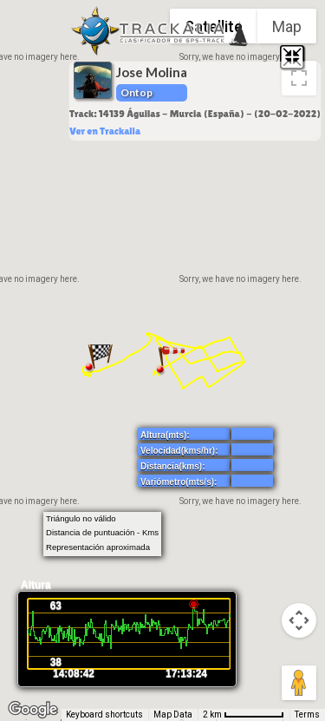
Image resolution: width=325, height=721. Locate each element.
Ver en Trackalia (104, 131)
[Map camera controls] (299, 620)
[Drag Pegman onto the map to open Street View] (299, 682)
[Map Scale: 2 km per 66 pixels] (243, 715)
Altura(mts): (165, 435)
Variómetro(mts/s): (178, 482)
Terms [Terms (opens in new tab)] (307, 714)
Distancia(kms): (172, 466)
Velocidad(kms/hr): (179, 451)
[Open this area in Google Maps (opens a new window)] (33, 709)
